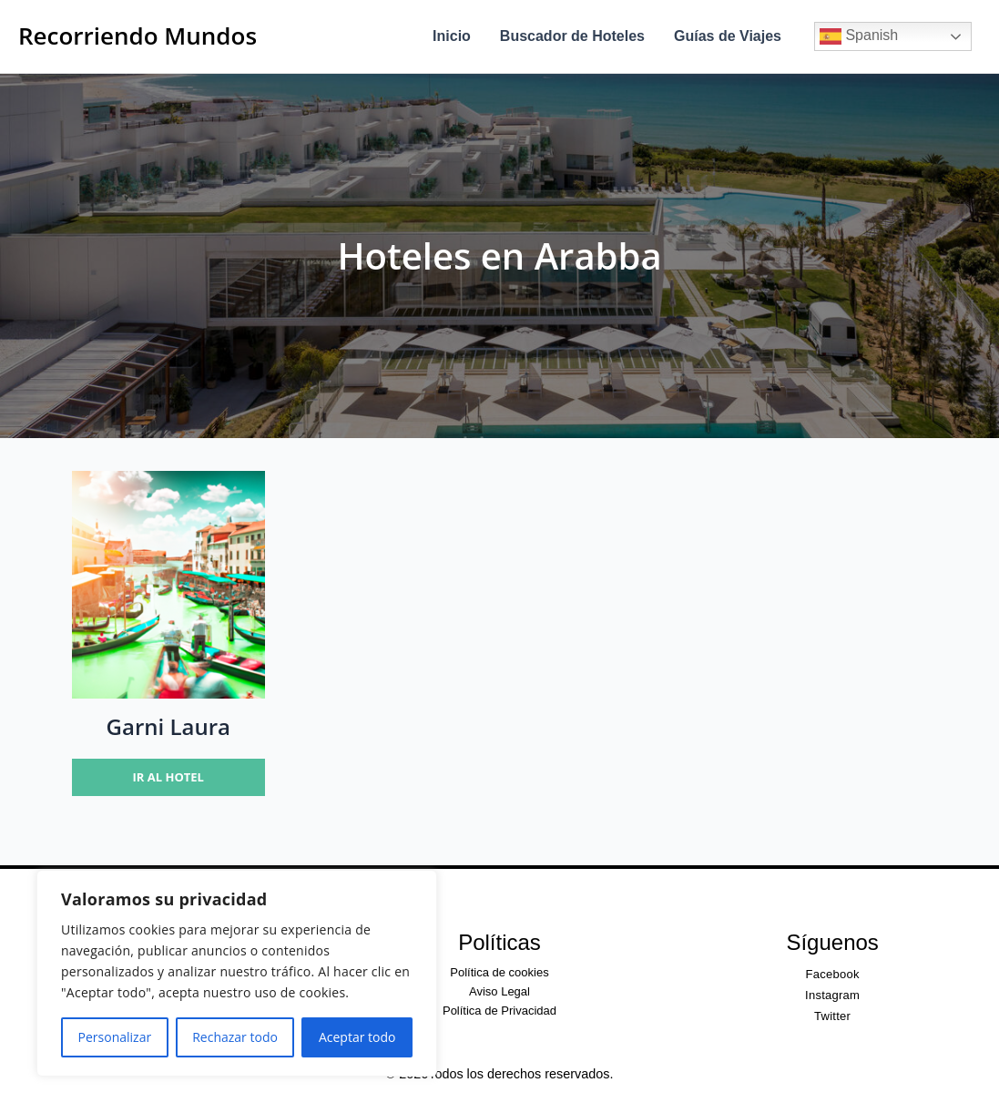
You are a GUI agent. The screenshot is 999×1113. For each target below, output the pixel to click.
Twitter (832, 1016)
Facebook (833, 974)
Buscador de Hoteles (572, 36)
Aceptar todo (357, 1037)
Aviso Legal (499, 991)
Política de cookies (499, 972)
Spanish (859, 36)
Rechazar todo (235, 1037)
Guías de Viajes (727, 36)
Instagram (832, 995)
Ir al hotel (168, 777)
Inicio (452, 36)
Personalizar (115, 1037)
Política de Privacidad (499, 1010)
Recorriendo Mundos (137, 35)
